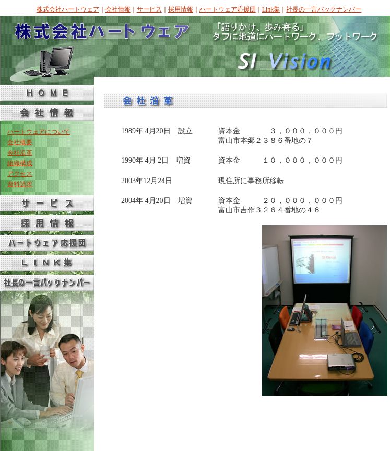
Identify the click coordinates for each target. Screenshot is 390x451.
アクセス (19, 173)
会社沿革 (19, 152)
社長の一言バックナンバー (323, 9)
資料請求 (19, 184)
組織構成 (19, 163)
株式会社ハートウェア (68, 9)
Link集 (271, 9)
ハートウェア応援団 (227, 9)
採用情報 (180, 9)
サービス (149, 9)
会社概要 (19, 142)
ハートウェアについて (38, 132)
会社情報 (118, 9)
